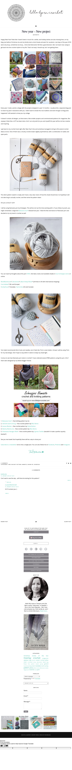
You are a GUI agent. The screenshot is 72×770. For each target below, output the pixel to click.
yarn (38, 670)
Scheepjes (37, 464)
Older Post (67, 521)
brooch (33, 660)
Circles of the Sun (40, 656)
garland (46, 664)
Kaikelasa (4, 474)
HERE (28, 274)
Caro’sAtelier (5, 284)
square (27, 669)
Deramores (15, 282)
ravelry (46, 668)
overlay (46, 666)
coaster (38, 660)
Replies (9, 482)
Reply (69, 480)
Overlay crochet (32, 658)
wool (35, 669)
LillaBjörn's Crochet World (32, 734)
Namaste (24, 464)
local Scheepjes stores (62, 274)
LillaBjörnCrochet (11, 485)
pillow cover (36, 668)
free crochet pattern (14, 464)
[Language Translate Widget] (32, 676)
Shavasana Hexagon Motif (10, 431)
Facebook (51, 445)
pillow (31, 668)
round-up (30, 464)
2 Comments (4, 463)
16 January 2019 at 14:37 (7, 475)
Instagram (67, 445)
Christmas (27, 656)
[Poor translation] (6, 746)
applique (26, 660)
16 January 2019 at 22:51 (12, 486)
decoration (39, 662)
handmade (26, 666)
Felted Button (31, 426)
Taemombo (19, 287)
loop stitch (32, 666)
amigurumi (45, 658)
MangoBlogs (47, 734)
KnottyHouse (5, 287)
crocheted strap (32, 662)
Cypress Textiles (39, 431)
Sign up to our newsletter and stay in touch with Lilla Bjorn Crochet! (36, 529)
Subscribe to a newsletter (8, 445)
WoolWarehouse (6, 282)
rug (25, 669)
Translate (35, 679)
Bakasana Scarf (23, 211)
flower (25, 664)
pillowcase (42, 668)
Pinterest (57, 445)
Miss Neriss (34, 424)
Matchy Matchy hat (8, 429)
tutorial (32, 670)
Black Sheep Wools (26, 282)
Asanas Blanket (7, 426)
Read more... (44, 611)
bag (30, 660)
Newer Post (4, 521)
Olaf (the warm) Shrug (9, 424)
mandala (38, 666)
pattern (26, 668)
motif (42, 666)
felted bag (45, 662)
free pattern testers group (35, 664)
